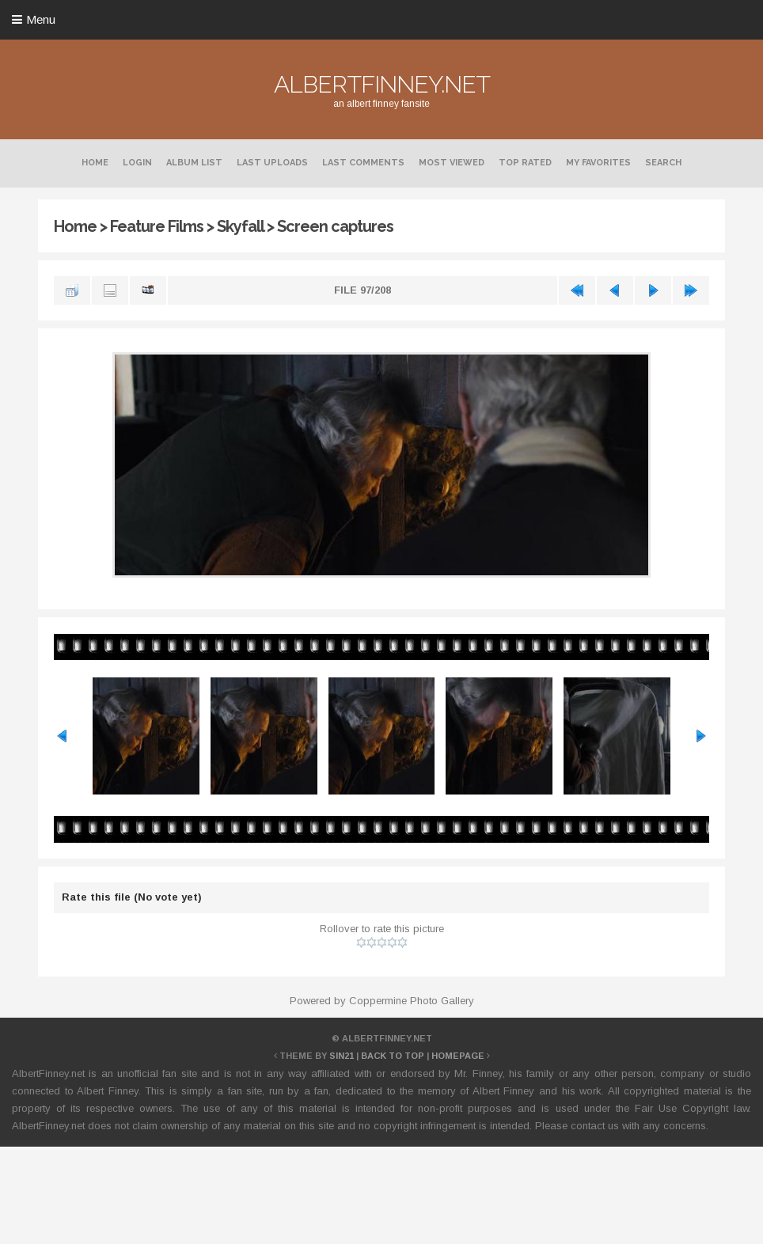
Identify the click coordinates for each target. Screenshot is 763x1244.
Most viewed (451, 162)
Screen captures (335, 226)
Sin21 (341, 1055)
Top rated (525, 162)
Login (137, 162)
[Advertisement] (381, 1192)
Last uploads (272, 162)
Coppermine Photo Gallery (411, 1001)
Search (663, 162)
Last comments (363, 162)
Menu (40, 19)
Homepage (457, 1055)
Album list (194, 162)
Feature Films (156, 226)
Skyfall (240, 226)
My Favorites (598, 162)
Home (95, 162)
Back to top (392, 1055)
